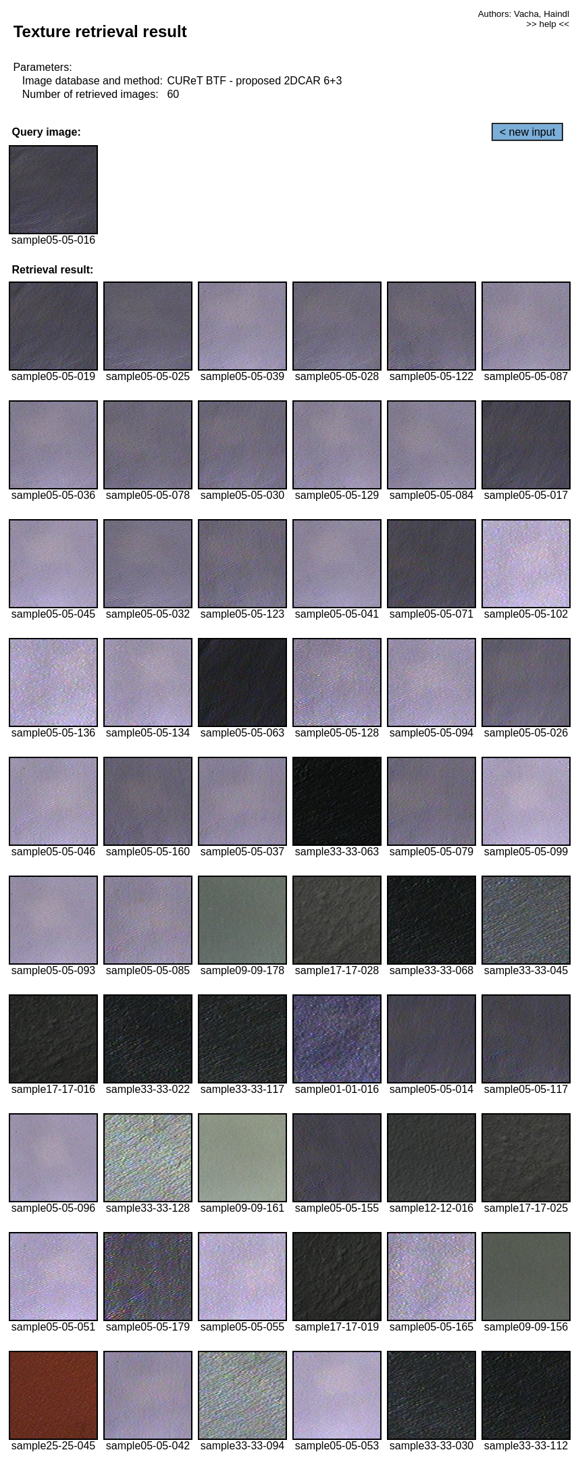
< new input (527, 132)
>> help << (547, 24)
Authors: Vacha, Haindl (523, 14)
